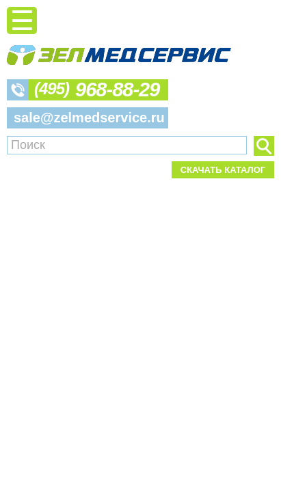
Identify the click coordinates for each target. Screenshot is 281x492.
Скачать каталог (222, 170)
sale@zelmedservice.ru (89, 117)
